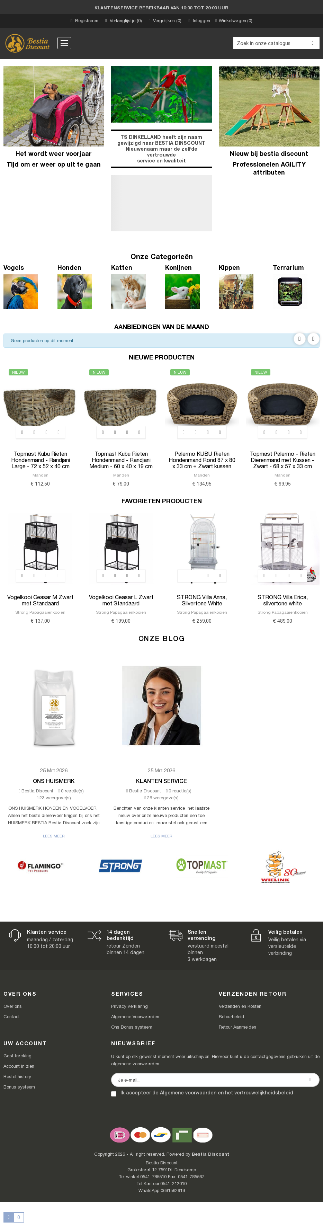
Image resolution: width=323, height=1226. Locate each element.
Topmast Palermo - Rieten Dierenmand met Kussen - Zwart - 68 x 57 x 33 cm (282, 460)
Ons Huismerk (54, 781)
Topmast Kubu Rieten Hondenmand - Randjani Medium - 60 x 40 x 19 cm (121, 460)
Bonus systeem (19, 1087)
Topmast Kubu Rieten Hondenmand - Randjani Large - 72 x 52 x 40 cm (40, 460)
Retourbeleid (231, 1016)
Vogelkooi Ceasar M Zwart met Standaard (40, 600)
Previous (300, 339)
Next (313, 339)
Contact (11, 1016)
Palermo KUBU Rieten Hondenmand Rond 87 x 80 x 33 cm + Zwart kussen (202, 460)
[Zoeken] (276, 43)
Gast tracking (17, 1055)
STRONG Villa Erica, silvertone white (283, 600)
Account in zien (18, 1066)
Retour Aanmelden (237, 1027)
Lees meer (54, 836)
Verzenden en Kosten (240, 1006)
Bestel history (17, 1076)
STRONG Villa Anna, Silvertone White (202, 600)
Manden (40, 475)
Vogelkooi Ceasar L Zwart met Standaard (121, 600)
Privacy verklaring (129, 1006)
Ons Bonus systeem (131, 1027)
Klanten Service (161, 781)
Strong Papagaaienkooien (40, 612)
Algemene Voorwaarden (135, 1016)
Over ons (12, 1006)
